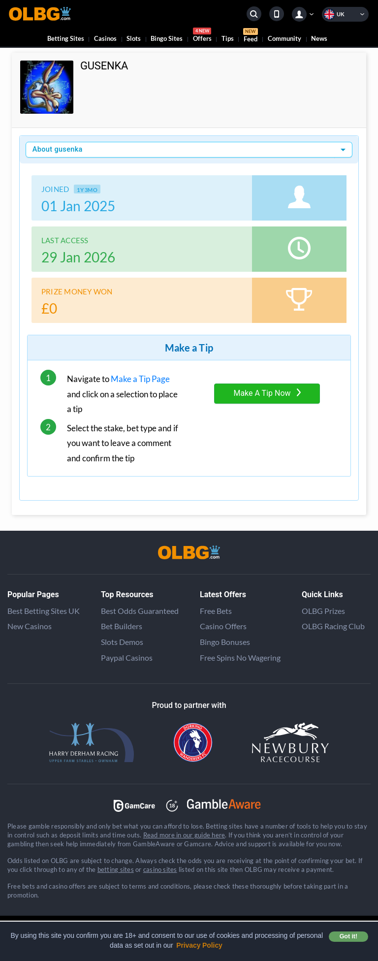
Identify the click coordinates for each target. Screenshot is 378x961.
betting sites (115, 869)
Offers (202, 36)
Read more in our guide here (184, 835)
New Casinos (29, 626)
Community (284, 38)
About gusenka (57, 149)
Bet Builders (121, 626)
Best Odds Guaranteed (140, 610)
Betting (65, 38)
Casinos (105, 38)
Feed (250, 36)
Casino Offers (223, 626)
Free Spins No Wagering (240, 657)
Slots (133, 38)
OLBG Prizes (323, 610)
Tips (227, 38)
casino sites (160, 869)
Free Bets (216, 610)
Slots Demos (122, 641)
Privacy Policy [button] (199, 945)
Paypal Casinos (127, 657)
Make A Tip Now (266, 393)
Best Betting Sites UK (43, 610)
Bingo (167, 38)
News (319, 38)
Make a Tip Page (140, 379)
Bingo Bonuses (225, 641)
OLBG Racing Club (333, 626)
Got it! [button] (348, 936)
